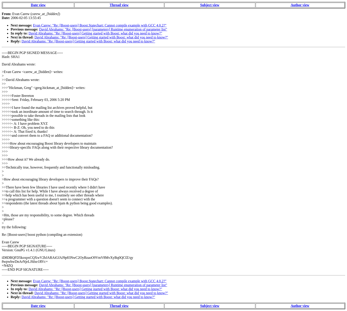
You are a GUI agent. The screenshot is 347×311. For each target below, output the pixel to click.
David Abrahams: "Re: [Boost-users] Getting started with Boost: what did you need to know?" (95, 33)
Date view (38, 5)
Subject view (210, 5)
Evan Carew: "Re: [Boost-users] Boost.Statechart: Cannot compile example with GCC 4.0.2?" (99, 25)
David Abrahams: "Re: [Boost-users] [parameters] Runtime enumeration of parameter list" (103, 29)
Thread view (119, 5)
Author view (300, 5)
